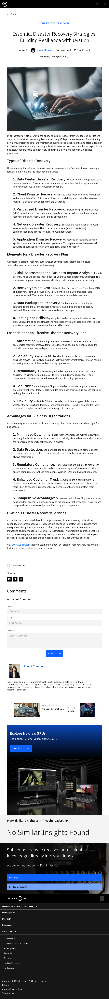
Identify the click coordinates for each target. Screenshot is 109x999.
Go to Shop (20, 748)
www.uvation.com (21, 544)
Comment (11, 630)
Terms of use (8, 993)
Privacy (5, 985)
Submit (54, 653)
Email (9, 618)
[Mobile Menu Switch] (105, 4)
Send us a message (54, 887)
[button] (97, 4)
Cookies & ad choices (12, 989)
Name (9, 606)
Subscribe (13, 877)
